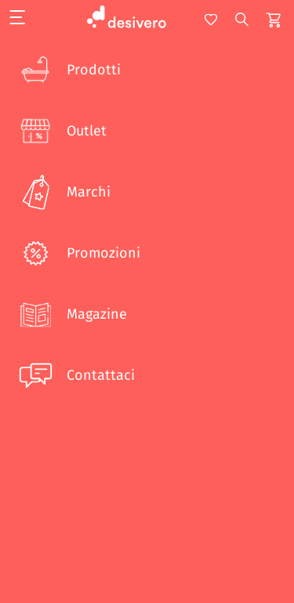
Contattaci (75, 375)
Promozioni (78, 253)
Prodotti (68, 69)
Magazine (71, 314)
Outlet (61, 130)
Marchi (63, 191)
